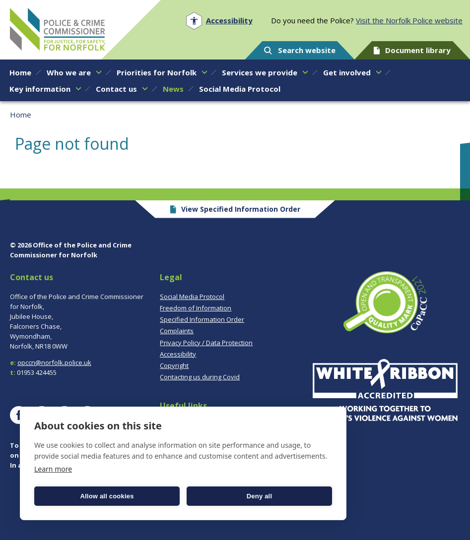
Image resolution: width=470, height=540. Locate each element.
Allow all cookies (107, 496)
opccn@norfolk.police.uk (54, 362)
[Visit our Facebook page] (19, 415)
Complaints (177, 330)
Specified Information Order (202, 319)
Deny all (259, 496)
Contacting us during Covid (200, 376)
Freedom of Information (195, 307)
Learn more (53, 469)
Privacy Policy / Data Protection (206, 342)
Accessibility (178, 354)
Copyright (174, 365)
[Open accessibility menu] (219, 20)
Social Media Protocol (192, 296)
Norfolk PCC (57, 29)
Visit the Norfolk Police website (409, 20)
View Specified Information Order (235, 209)
